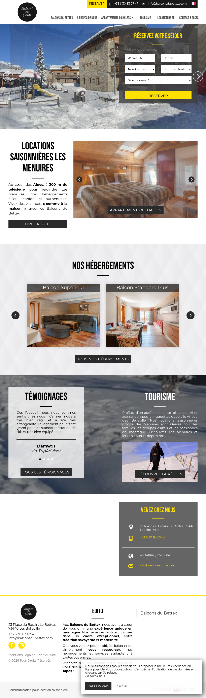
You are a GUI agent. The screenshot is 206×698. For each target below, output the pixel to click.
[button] (193, 4)
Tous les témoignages (46, 472)
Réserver (97, 3)
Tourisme (145, 18)
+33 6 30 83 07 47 (126, 3)
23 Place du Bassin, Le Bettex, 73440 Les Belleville (32, 626)
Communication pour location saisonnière (38, 690)
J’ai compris (98, 686)
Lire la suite (38, 224)
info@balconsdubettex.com (167, 3)
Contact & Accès (189, 18)
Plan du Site (47, 655)
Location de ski (166, 18)
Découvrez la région (159, 474)
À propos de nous (87, 18)
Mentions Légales (21, 655)
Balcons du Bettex (62, 18)
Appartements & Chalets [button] (117, 18)
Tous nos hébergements (103, 359)
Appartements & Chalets (135, 210)
